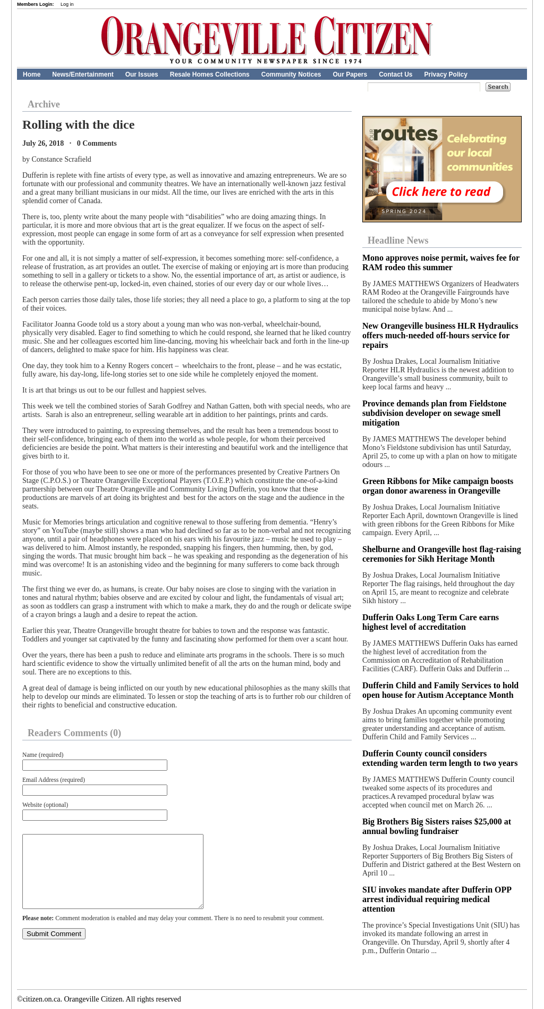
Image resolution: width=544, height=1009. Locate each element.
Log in (67, 4)
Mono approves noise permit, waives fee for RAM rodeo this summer (441, 262)
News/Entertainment (82, 74)
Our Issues (141, 74)
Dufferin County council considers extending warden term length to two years (439, 758)
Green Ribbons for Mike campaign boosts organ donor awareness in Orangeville (437, 486)
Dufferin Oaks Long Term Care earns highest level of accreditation (430, 622)
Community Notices (291, 74)
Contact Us (395, 74)
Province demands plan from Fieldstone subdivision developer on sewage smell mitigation (434, 413)
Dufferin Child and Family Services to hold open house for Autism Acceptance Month (440, 690)
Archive (44, 104)
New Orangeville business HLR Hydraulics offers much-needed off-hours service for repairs (440, 335)
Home (31, 74)
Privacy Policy (446, 74)
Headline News (398, 240)
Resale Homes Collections (210, 74)
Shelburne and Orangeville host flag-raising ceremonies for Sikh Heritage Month (441, 554)
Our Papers (350, 74)
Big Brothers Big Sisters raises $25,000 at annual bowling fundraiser (436, 826)
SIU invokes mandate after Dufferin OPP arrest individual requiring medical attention (436, 899)
